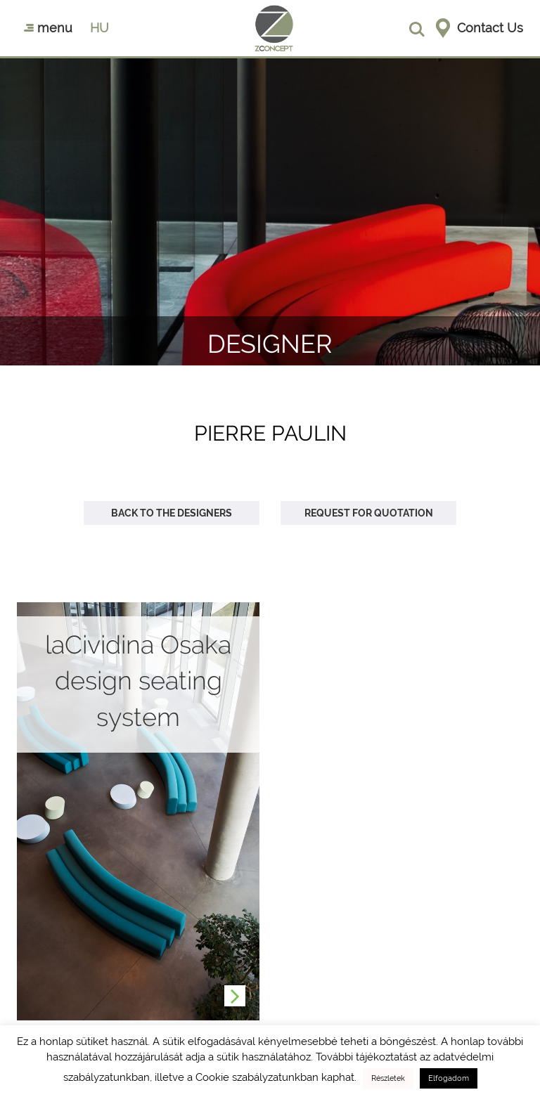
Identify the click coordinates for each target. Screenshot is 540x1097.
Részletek (388, 1078)
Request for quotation (368, 513)
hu (99, 27)
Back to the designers (171, 513)
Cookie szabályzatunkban (257, 1077)
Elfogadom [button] (448, 1078)
